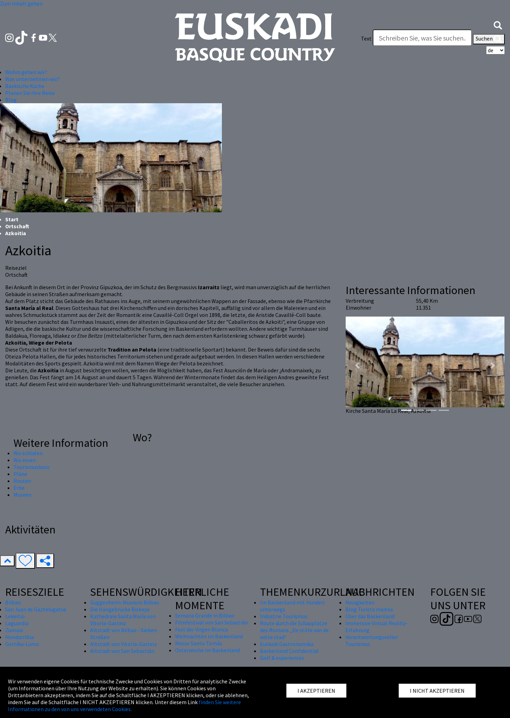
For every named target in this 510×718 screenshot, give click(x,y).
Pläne (20, 473)
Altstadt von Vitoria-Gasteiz (123, 643)
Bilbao (13, 602)
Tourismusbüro (32, 466)
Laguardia (16, 623)
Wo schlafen (28, 453)
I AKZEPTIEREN (316, 690)
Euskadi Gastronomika (286, 643)
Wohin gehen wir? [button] (26, 72)
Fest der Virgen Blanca (201, 629)
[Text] (422, 37)
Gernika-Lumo (22, 643)
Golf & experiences (282, 657)
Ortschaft (17, 226)
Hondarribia (19, 636)
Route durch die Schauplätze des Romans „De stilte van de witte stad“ (294, 630)
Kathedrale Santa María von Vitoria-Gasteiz (123, 620)
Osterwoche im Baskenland (207, 650)
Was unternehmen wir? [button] (32, 79)
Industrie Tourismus (284, 616)
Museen (23, 494)
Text (366, 38)
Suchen (489, 39)
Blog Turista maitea (369, 609)
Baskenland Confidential (289, 650)
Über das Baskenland (370, 616)
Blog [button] (11, 99)
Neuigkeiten (359, 602)
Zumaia (14, 630)
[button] (498, 24)
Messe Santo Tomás (198, 643)
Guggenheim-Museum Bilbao (124, 602)
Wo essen (25, 459)
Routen (22, 480)
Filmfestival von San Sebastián (211, 622)
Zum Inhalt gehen (21, 3)
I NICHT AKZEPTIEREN (437, 690)
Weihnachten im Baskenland (209, 636)
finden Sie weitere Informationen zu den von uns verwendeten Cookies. (124, 705)
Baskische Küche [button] (24, 85)
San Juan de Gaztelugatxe (35, 609)
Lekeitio (15, 616)
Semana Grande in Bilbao (204, 615)
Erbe (19, 487)
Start (11, 219)
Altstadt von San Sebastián (122, 650)
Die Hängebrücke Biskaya (119, 609)
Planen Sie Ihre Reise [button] (30, 92)
